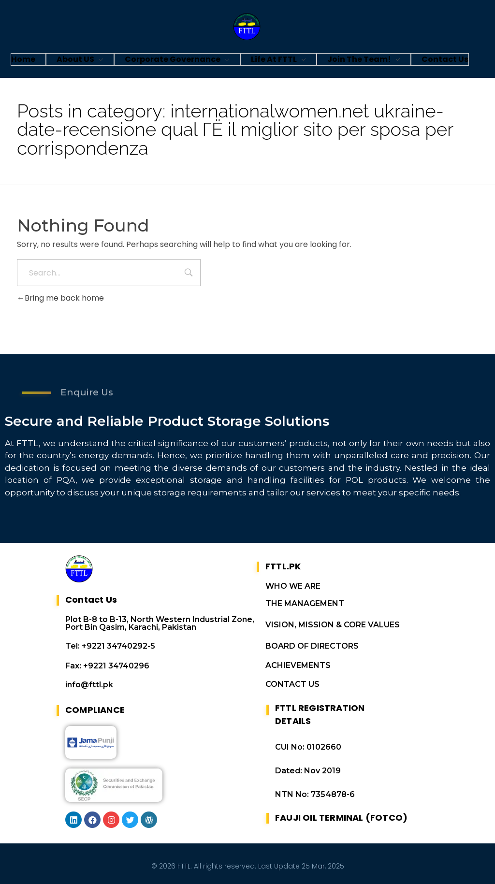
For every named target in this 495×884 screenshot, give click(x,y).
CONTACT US (292, 684)
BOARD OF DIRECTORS (312, 646)
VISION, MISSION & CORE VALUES (332, 624)
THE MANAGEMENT (304, 603)
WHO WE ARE (292, 586)
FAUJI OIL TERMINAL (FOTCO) (341, 818)
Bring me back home (60, 298)
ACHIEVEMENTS (298, 665)
